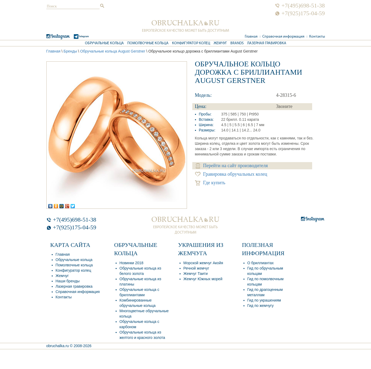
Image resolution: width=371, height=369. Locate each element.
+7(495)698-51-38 (303, 6)
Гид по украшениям (264, 300)
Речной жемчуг (196, 268)
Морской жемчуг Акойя (203, 263)
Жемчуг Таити (196, 273)
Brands (237, 43)
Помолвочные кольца (148, 43)
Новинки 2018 (132, 263)
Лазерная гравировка (266, 43)
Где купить (210, 182)
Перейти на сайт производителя (232, 165)
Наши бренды (68, 281)
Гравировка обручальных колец (231, 174)
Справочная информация (283, 37)
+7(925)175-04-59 (303, 13)
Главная (251, 37)
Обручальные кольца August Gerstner (112, 51)
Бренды (70, 51)
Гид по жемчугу (260, 305)
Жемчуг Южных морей (203, 279)
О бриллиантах (260, 263)
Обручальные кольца (104, 43)
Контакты (317, 37)
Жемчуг (220, 43)
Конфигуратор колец (191, 43)
